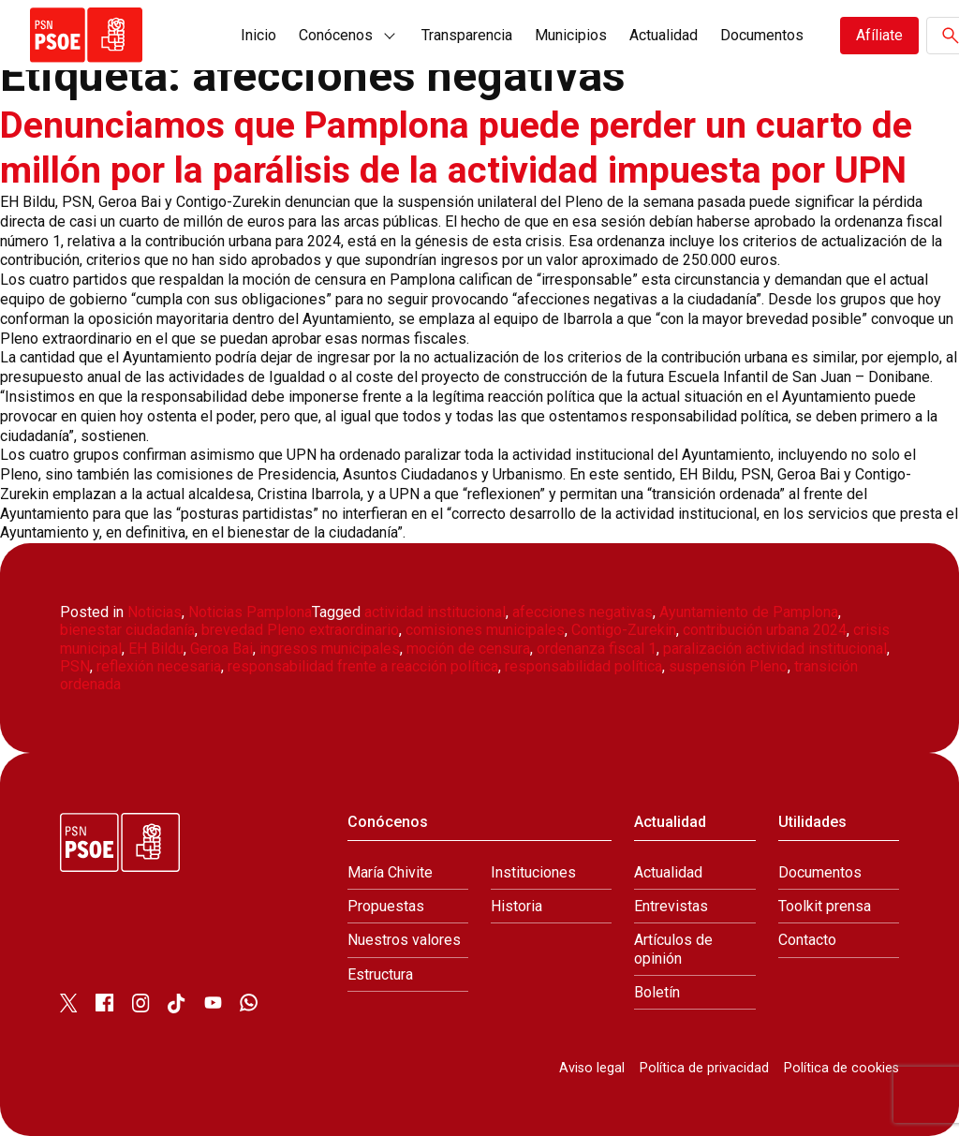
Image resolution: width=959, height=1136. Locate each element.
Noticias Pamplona (250, 612)
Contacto (807, 940)
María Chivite (390, 872)
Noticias (154, 612)
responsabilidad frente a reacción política (363, 666)
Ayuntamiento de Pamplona (748, 612)
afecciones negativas (582, 612)
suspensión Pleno (728, 666)
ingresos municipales (329, 648)
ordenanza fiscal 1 (597, 648)
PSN (75, 666)
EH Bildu (156, 648)
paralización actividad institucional (775, 648)
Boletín (657, 991)
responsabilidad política (583, 666)
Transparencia (466, 35)
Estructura (380, 973)
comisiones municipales (485, 630)
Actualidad (663, 35)
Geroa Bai (221, 648)
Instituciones (533, 872)
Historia (516, 906)
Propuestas (385, 906)
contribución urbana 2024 (765, 630)
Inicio (258, 35)
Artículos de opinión (673, 948)
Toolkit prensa (824, 906)
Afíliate (879, 35)
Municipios (571, 35)
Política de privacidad (704, 1068)
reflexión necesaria (158, 666)
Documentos (762, 35)
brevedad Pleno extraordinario (300, 630)
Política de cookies (841, 1068)
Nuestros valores (404, 940)
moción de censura (468, 648)
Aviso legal (592, 1068)
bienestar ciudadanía (127, 630)
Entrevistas (671, 906)
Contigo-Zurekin (623, 630)
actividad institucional (435, 612)
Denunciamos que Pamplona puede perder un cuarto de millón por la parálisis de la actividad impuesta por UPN (461, 147)
